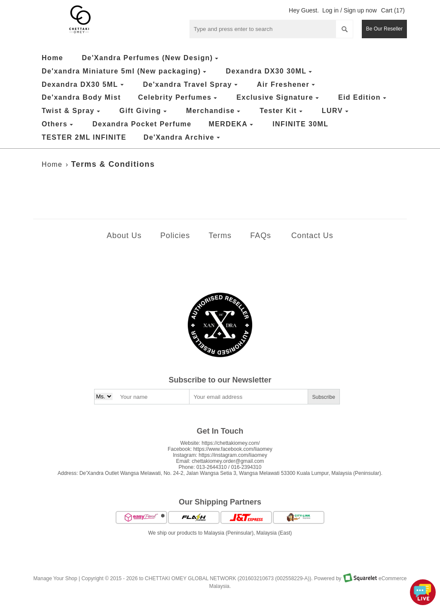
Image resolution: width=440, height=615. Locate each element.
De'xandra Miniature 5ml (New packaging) (125, 71)
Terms (220, 235)
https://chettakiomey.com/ (231, 443)
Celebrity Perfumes (178, 98)
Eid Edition (363, 98)
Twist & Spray (72, 111)
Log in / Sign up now (349, 10)
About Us (124, 235)
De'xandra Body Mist (81, 97)
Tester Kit (282, 111)
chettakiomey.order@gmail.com (228, 461)
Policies (175, 235)
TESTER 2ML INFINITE (84, 137)
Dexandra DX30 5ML (84, 85)
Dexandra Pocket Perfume (142, 124)
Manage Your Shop (55, 579)
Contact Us (312, 235)
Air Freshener (287, 85)
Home (52, 57)
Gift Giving (144, 111)
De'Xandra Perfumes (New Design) (151, 58)
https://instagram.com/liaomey (233, 455)
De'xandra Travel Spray (191, 85)
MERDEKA (232, 124)
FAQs (260, 235)
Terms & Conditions (113, 164)
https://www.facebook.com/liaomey (232, 449)
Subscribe (323, 397)
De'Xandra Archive (183, 138)
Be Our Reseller (384, 29)
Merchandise (214, 111)
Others (58, 124)
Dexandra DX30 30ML (270, 71)
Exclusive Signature (278, 98)
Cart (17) (393, 10)
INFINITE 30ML (300, 124)
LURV (336, 111)
